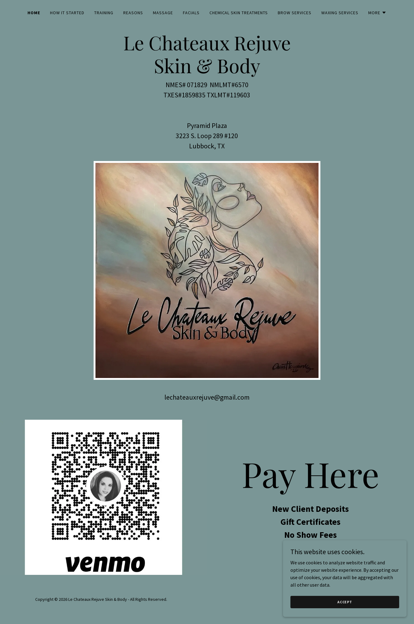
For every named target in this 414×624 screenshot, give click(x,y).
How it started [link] (67, 12)
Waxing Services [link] (339, 12)
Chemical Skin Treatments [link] (238, 12)
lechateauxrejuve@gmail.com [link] (207, 397)
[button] (377, 12)
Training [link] (103, 12)
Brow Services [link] (294, 12)
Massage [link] (163, 12)
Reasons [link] (133, 12)
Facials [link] (191, 12)
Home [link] (33, 12)
